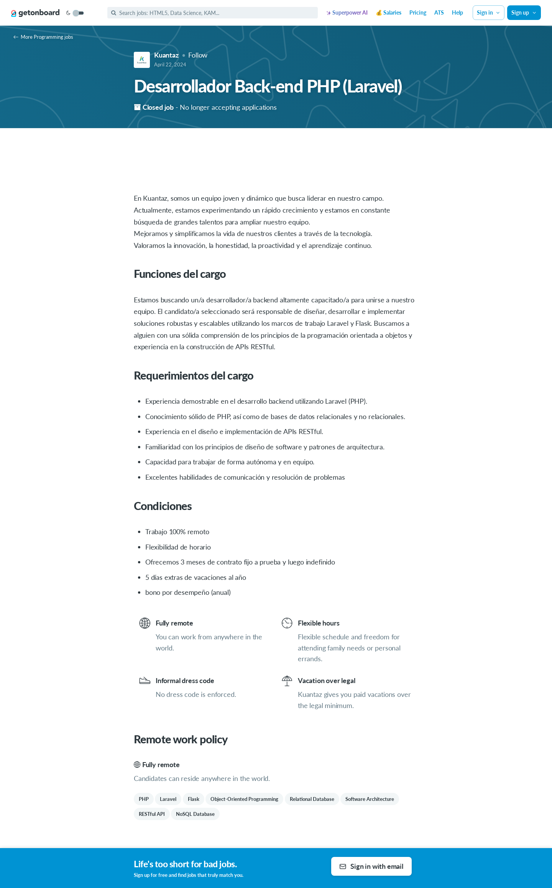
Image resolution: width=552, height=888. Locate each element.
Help (457, 12)
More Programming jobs (43, 37)
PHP (144, 799)
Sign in (489, 12)
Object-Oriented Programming (244, 799)
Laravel (168, 799)
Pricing (417, 12)
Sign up (524, 12)
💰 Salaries (388, 12)
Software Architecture (369, 799)
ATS (439, 12)
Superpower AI (347, 12)
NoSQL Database (195, 814)
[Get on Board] (35, 13)
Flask (193, 799)
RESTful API (152, 814)
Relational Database (312, 799)
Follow (197, 55)
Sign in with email (371, 866)
